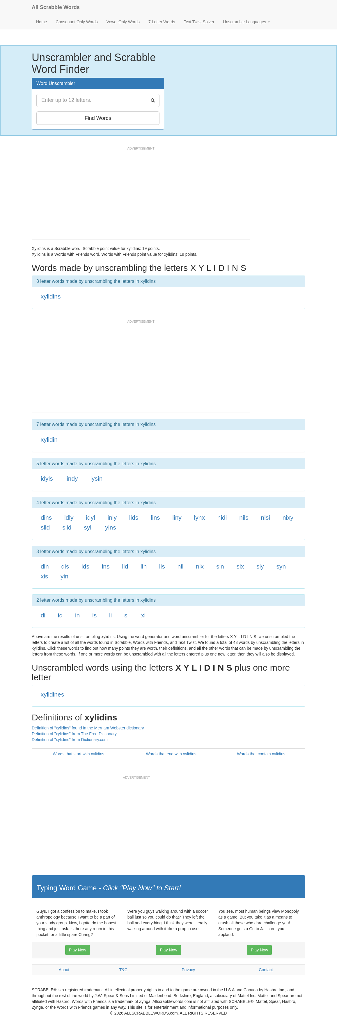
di (43, 615)
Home (41, 21)
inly (112, 517)
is (94, 615)
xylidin (49, 439)
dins (46, 517)
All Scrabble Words (56, 7)
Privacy (188, 969)
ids (85, 566)
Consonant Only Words (76, 21)
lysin (96, 478)
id (60, 615)
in (77, 615)
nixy (288, 517)
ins (106, 566)
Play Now (77, 950)
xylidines (52, 694)
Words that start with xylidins (78, 754)
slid (67, 527)
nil (180, 566)
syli (88, 527)
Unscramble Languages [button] (246, 21)
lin (144, 566)
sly (260, 566)
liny (177, 517)
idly (69, 517)
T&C (123, 969)
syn (281, 566)
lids (134, 517)
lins (155, 517)
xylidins (51, 296)
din (45, 566)
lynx (199, 517)
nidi (222, 517)
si (126, 615)
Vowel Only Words (123, 21)
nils (244, 517)
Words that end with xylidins (171, 754)
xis (44, 576)
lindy (71, 478)
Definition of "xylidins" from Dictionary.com (70, 739)
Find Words (98, 118)
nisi (265, 517)
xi (143, 615)
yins (110, 527)
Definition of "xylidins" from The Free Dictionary (74, 733)
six (240, 566)
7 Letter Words (161, 21)
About (64, 969)
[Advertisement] (138, 196)
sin (220, 566)
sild (45, 527)
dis (65, 566)
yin (64, 576)
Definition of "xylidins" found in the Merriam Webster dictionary (88, 728)
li (110, 615)
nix (200, 566)
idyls (47, 478)
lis (162, 566)
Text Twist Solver (199, 21)
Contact (266, 969)
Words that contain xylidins (261, 754)
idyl (90, 517)
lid (125, 566)
